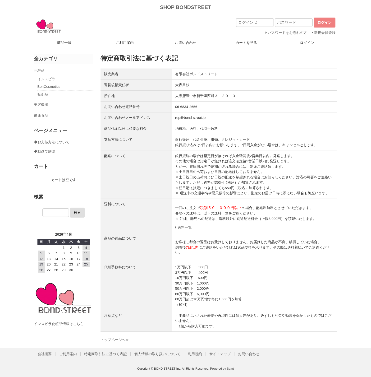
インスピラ (46, 79)
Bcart (230, 368)
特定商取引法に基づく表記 (105, 354)
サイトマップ (220, 354)
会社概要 (44, 354)
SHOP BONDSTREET (185, 7)
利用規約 (195, 354)
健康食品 (41, 115)
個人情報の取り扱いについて (157, 354)
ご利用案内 (125, 43)
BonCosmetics (48, 86)
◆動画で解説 (44, 151)
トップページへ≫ (115, 340)
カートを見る (246, 43)
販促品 (42, 94)
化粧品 (39, 70)
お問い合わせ (185, 43)
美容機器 (41, 104)
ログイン (307, 43)
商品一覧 (64, 43)
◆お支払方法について (51, 142)
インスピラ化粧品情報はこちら (59, 324)
